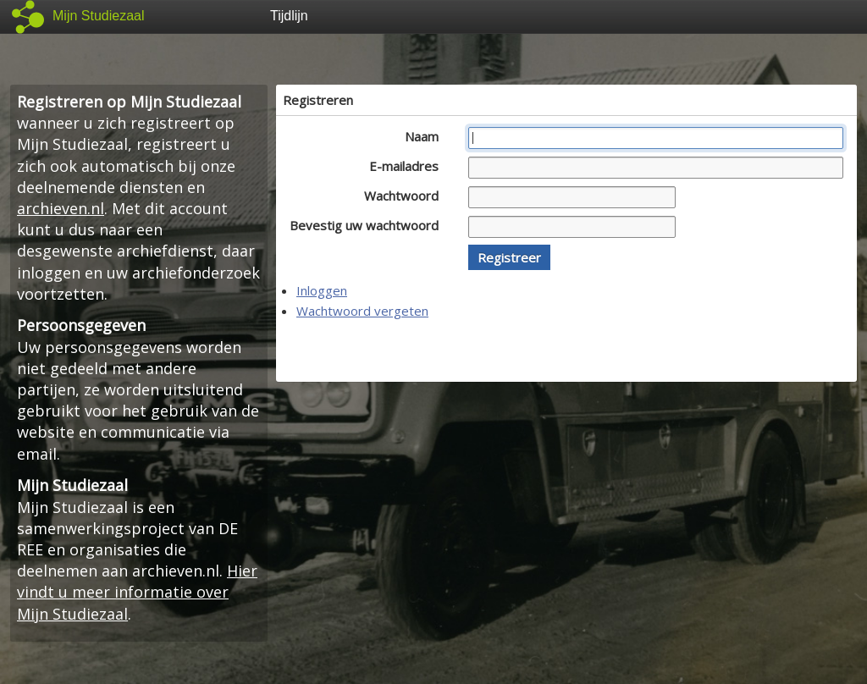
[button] (509, 257)
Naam (426, 136)
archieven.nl (60, 208)
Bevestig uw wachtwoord (369, 225)
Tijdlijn (289, 15)
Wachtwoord (406, 195)
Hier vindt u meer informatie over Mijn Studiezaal (137, 591)
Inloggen (321, 290)
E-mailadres (408, 165)
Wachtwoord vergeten (362, 310)
